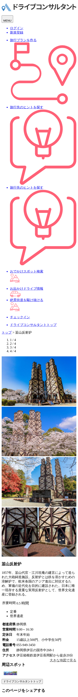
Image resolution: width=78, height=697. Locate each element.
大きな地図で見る (63, 660)
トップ (7, 332)
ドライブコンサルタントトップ (22, 681)
